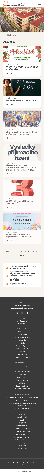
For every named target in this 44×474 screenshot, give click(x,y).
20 (37, 251)
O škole (9, 35)
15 (33, 251)
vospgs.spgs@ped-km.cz (22, 308)
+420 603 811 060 (22, 305)
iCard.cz (24, 465)
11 (29, 251)
